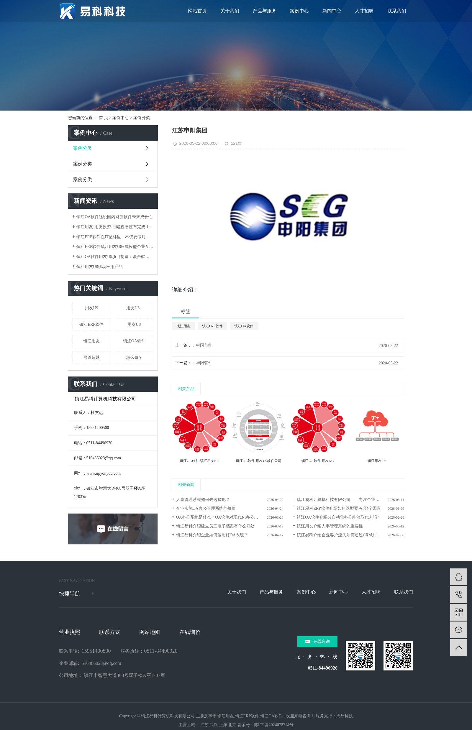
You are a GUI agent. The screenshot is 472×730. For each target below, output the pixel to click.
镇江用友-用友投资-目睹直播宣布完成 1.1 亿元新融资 (114, 227)
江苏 (204, 725)
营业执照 (69, 632)
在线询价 (190, 632)
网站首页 (197, 10)
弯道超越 (91, 357)
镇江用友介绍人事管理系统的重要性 (330, 526)
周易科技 (344, 716)
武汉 (213, 725)
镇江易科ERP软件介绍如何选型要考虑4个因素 (339, 508)
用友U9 (91, 308)
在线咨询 (321, 641)
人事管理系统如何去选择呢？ (203, 499)
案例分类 (141, 118)
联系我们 (396, 10)
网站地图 (149, 632)
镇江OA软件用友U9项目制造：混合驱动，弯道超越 (114, 256)
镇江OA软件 (134, 341)
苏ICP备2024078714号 (274, 725)
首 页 (103, 118)
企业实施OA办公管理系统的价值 (206, 508)
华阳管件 (204, 363)
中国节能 (204, 345)
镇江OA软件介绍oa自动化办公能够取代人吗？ (339, 517)
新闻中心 (331, 10)
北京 (232, 725)
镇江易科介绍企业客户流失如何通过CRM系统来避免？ (347, 535)
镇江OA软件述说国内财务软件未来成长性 (114, 217)
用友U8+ (134, 308)
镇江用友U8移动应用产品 (99, 266)
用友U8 (134, 324)
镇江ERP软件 (91, 324)
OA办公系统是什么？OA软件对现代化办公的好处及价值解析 (229, 517)
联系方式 (109, 632)
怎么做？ (134, 357)
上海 (223, 725)
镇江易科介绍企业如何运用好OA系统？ (212, 535)
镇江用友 (91, 341)
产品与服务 (264, 10)
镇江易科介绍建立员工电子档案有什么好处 (215, 526)
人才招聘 (364, 10)
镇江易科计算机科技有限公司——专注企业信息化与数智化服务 (350, 499)
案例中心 (299, 10)
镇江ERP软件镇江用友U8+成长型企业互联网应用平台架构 (114, 246)
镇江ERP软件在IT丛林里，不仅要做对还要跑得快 (114, 237)
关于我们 (229, 10)
